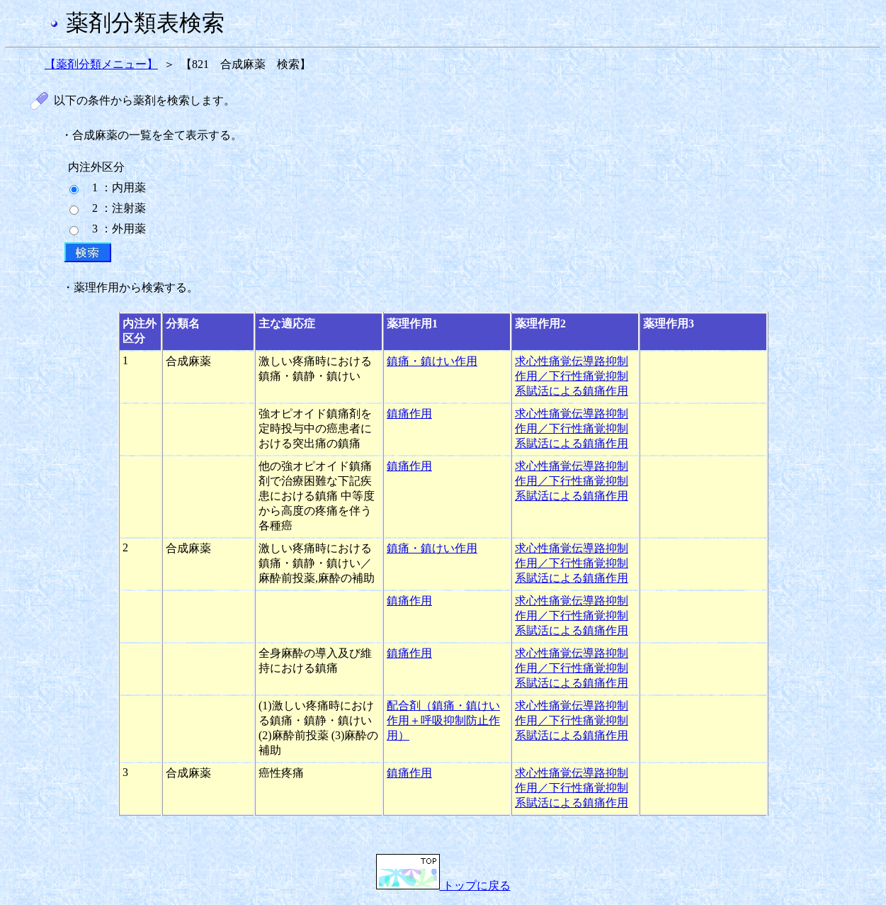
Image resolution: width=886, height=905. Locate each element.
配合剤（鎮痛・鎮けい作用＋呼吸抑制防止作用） (443, 720)
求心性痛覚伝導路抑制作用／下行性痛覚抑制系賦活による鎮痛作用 (571, 376)
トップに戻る (443, 885)
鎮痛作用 (409, 413)
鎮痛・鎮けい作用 (432, 361)
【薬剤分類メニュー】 (101, 64)
